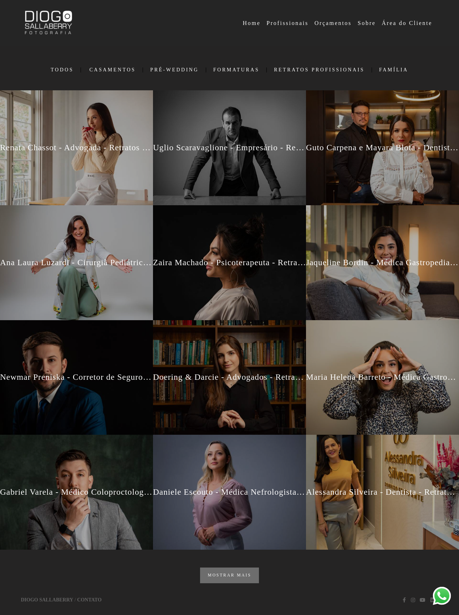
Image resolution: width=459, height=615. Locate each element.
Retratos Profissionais (319, 69)
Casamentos (113, 69)
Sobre (367, 23)
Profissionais (287, 23)
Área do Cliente (407, 23)
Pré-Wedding (174, 69)
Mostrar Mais (229, 575)
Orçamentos (333, 23)
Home (252, 23)
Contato (89, 600)
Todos (62, 69)
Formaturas (236, 69)
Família (393, 69)
